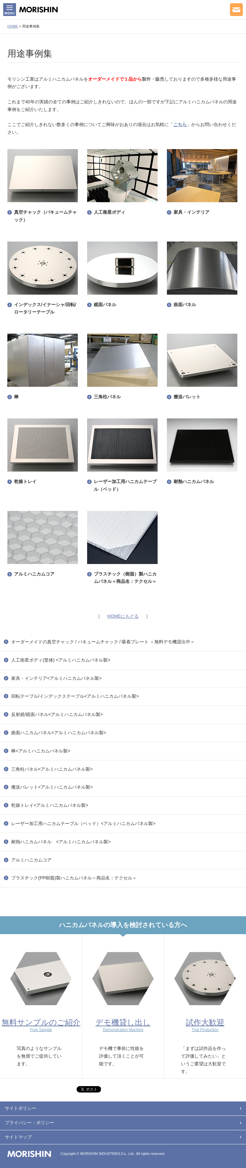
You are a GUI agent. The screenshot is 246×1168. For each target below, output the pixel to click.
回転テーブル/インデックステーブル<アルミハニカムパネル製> (75, 696)
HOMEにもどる (123, 616)
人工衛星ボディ (109, 212)
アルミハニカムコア (34, 573)
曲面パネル (185, 304)
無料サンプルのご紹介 (41, 1025)
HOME (12, 26)
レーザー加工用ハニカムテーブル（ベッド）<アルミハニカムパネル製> (83, 823)
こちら (180, 124)
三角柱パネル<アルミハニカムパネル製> (52, 769)
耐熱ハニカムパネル (194, 481)
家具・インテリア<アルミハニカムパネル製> (56, 678)
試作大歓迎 (205, 1025)
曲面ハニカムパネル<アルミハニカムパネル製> (58, 732)
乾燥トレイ (25, 481)
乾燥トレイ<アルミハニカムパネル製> (49, 805)
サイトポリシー (20, 1108)
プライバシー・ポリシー (29, 1122)
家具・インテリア (191, 212)
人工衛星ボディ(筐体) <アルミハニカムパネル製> (61, 660)
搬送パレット (187, 396)
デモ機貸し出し (123, 1025)
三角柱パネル (107, 396)
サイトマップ (18, 1137)
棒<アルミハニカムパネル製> (40, 750)
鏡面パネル (105, 304)
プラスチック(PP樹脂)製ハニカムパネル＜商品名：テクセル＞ (74, 877)
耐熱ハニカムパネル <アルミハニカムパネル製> (61, 841)
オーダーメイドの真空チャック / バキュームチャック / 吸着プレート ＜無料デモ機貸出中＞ (103, 641)
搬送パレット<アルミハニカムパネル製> (52, 787)
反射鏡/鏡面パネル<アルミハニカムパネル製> (57, 714)
